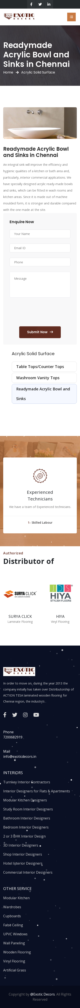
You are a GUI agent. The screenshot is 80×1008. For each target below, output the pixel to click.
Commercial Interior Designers (27, 872)
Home (8, 72)
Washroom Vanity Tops (38, 377)
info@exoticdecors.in (19, 756)
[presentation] (42, 312)
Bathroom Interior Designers (26, 818)
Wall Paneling (14, 943)
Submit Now (40, 332)
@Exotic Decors (42, 994)
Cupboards (12, 916)
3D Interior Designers (20, 845)
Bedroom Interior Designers (26, 827)
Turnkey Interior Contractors (26, 782)
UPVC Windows (15, 934)
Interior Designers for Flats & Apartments (36, 791)
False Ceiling (13, 925)
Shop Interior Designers (22, 854)
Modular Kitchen (16, 898)
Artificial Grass (14, 970)
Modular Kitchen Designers (25, 800)
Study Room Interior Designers (28, 809)
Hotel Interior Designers (22, 863)
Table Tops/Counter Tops (40, 366)
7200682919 (12, 737)
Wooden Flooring (17, 952)
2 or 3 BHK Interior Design (24, 836)
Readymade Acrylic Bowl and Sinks (43, 393)
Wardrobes (12, 907)
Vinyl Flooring (14, 961)
